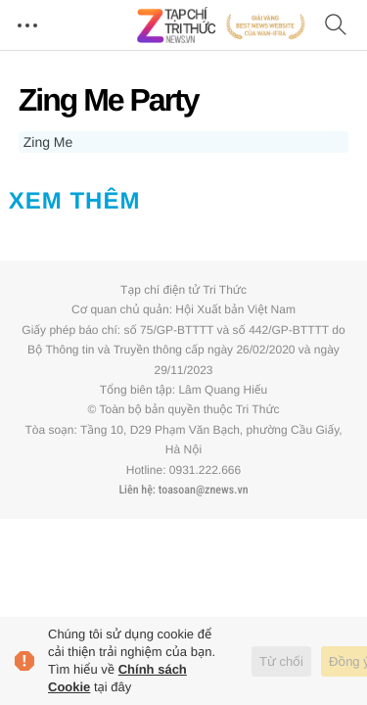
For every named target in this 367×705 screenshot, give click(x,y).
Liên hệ (135, 489)
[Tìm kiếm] (335, 26)
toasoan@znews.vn (204, 489)
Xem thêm (75, 201)
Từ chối (281, 661)
